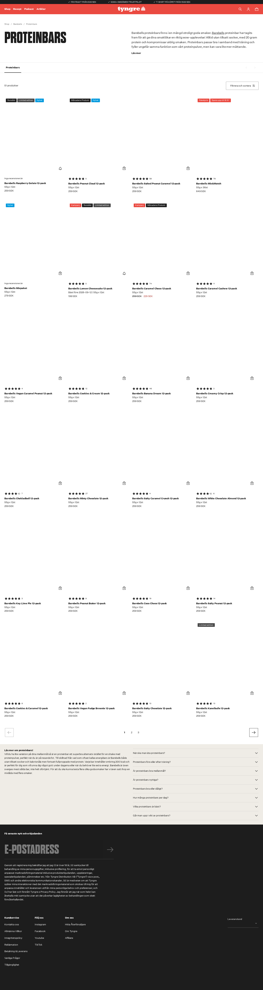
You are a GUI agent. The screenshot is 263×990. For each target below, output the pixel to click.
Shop (7, 9)
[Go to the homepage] (131, 9)
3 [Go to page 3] (138, 732)
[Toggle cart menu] (257, 9)
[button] (196, 753)
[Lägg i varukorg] (124, 168)
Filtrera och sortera (242, 85)
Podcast (29, 9)
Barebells (17, 24)
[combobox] (243, 923)
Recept (17, 9)
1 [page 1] (124, 732)
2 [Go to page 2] (131, 732)
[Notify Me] (60, 168)
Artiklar (41, 9)
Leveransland (235, 919)
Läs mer (136, 53)
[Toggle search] (240, 9)
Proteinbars (31, 24)
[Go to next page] (253, 732)
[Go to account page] (248, 9)
